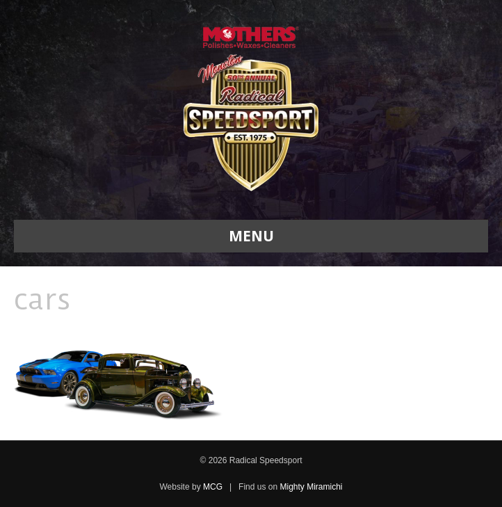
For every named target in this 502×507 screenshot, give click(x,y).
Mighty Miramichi (311, 487)
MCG (212, 487)
